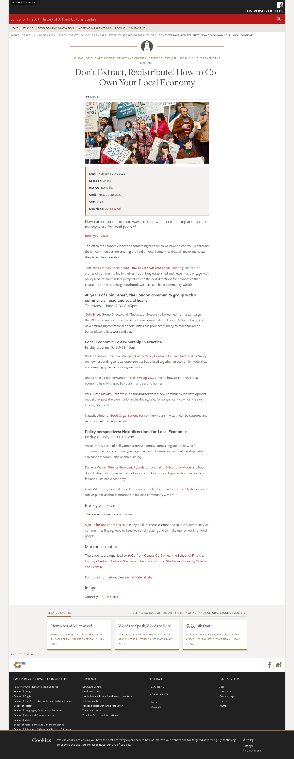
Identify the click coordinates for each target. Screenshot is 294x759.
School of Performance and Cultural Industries (39, 724)
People (120, 28)
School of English (23, 696)
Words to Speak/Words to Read (145, 626)
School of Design (23, 691)
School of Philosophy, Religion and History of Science (42, 729)
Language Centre (91, 687)
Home (15, 28)
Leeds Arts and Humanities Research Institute (107, 696)
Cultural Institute (91, 701)
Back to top (20, 654)
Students (156, 707)
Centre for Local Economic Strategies (173, 488)
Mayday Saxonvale (114, 393)
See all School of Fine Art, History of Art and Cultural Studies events (188, 613)
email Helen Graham (141, 577)
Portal (154, 702)
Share (94, 96)
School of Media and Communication (34, 715)
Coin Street (93, 314)
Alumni (223, 706)
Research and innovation (56, 28)
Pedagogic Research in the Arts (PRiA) (103, 706)
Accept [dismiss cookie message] (249, 739)
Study (27, 28)
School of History (23, 706)
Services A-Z (157, 687)
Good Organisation (123, 415)
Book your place (96, 235)
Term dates (225, 691)
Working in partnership (94, 28)
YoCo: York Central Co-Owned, (150, 555)
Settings (248, 745)
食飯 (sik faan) (199, 626)
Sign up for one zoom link (103, 524)
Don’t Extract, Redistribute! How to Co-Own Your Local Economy (138, 267)
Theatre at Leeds (91, 710)
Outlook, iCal (113, 208)
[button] (278, 19)
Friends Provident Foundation (129, 467)
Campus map (227, 696)
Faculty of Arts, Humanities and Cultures (38, 35)
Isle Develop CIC (141, 377)
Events (73, 35)
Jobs (221, 687)
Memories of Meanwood (71, 626)
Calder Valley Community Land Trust (161, 355)
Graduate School (91, 691)
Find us (223, 701)
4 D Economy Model (177, 467)
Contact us (137, 28)
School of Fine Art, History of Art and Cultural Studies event (121, 58)
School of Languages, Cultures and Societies (38, 710)
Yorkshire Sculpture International (100, 715)
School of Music (22, 720)
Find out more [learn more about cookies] (252, 750)
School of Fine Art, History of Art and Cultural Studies (53, 19)
